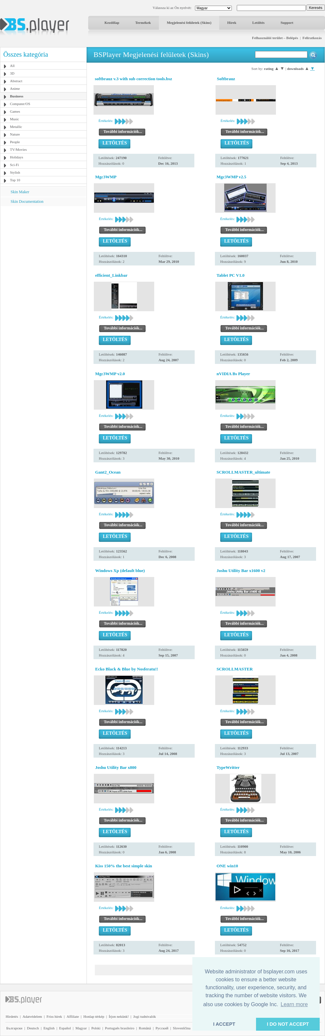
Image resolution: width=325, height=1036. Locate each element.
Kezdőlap (111, 23)
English (49, 1028)
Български (14, 1028)
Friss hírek (54, 1016)
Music (14, 119)
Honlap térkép (94, 1016)
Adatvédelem (32, 1016)
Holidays (16, 157)
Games (15, 111)
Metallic (16, 127)
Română (145, 1028)
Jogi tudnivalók (144, 1016)
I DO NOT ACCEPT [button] (288, 1024)
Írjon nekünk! (119, 1016)
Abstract (16, 81)
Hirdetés (12, 1016)
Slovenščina (181, 1028)
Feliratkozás (312, 38)
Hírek (231, 23)
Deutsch (33, 1028)
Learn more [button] (294, 1004)
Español (65, 1028)
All (12, 66)
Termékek (143, 23)
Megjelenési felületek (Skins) (189, 23)
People (15, 142)
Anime (15, 88)
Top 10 (15, 180)
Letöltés (258, 23)
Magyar (81, 1028)
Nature (15, 134)
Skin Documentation (27, 201)
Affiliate (73, 1016)
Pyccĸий (162, 1028)
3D (12, 73)
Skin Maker (20, 192)
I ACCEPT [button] (224, 1024)
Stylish (15, 172)
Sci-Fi (14, 165)
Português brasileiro (119, 1028)
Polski (95, 1028)
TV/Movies (18, 149)
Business (16, 96)
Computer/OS (20, 104)
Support (287, 23)
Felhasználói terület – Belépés (275, 38)
